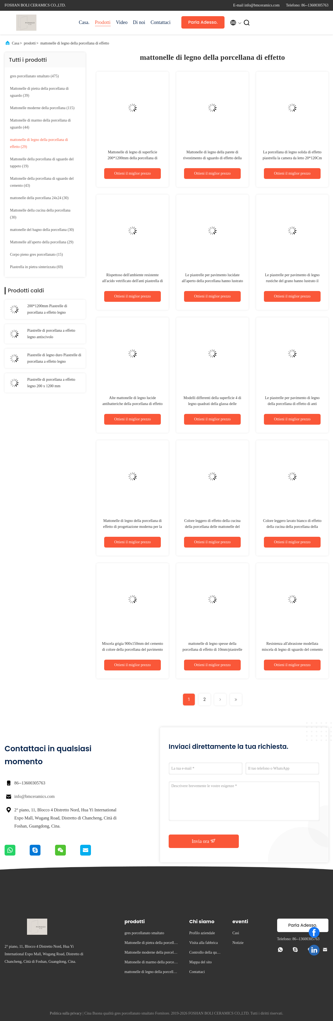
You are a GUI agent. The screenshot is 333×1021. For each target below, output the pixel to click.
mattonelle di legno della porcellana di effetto (74, 43)
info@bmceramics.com (34, 796)
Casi (235, 933)
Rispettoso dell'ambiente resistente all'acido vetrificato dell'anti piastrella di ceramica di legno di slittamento (132, 281)
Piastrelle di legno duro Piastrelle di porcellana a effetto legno (54, 358)
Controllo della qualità (205, 953)
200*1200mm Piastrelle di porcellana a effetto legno (47, 309)
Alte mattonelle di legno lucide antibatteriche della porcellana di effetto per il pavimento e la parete (133, 404)
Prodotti (103, 22)
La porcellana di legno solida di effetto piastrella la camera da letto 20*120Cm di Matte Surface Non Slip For (292, 158)
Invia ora (204, 841)
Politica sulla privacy (66, 1013)
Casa (15, 43)
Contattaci (161, 22)
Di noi (139, 22)
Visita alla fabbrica (203, 943)
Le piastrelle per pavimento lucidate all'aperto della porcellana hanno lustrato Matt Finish (212, 281)
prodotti (30, 43)
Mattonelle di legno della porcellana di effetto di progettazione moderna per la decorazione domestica (132, 527)
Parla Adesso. (203, 22)
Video (122, 22)
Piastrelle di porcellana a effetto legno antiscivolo (51, 333)
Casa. (84, 22)
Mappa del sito (200, 962)
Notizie (237, 943)
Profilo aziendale (202, 933)
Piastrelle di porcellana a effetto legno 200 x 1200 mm (51, 383)
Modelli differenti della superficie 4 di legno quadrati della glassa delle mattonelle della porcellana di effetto (212, 404)
